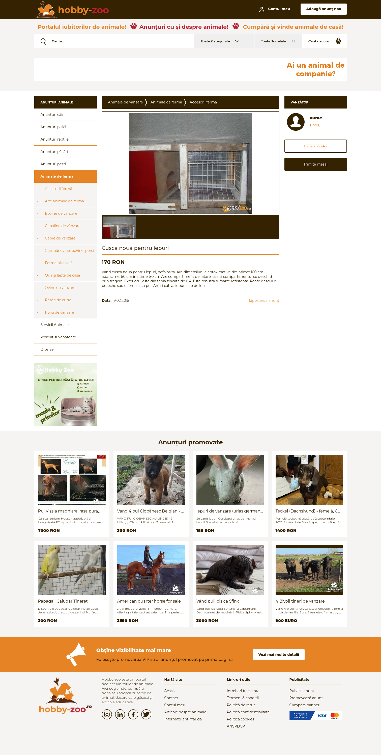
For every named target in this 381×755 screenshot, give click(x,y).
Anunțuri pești (53, 164)
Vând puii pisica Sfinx (217, 601)
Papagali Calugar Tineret (63, 601)
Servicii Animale (55, 324)
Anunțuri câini (53, 114)
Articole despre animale (185, 712)
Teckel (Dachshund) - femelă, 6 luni (306, 511)
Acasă (169, 691)
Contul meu (174, 705)
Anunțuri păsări (54, 151)
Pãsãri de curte (58, 300)
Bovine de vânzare (61, 213)
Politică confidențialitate (248, 712)
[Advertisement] (156, 69)
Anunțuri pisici (53, 127)
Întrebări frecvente (243, 691)
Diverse (47, 349)
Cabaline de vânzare (62, 226)
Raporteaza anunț (263, 300)
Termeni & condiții (243, 698)
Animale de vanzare (125, 102)
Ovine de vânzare (60, 287)
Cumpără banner (304, 705)
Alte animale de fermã (64, 201)
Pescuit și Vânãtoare (58, 337)
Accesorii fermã (58, 188)
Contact (171, 698)
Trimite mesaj (316, 164)
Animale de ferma (57, 176)
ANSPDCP (236, 726)
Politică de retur (241, 705)
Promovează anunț (306, 698)
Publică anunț (301, 691)
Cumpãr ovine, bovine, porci (69, 250)
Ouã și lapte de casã (62, 275)
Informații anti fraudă (183, 719)
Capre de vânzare (60, 238)
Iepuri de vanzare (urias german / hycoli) (229, 511)
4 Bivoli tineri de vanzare (300, 601)
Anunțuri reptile (55, 139)
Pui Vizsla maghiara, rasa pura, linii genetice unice (68, 511)
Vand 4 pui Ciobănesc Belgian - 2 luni (150, 511)
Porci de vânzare (59, 312)
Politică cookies (240, 719)
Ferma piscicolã (59, 263)
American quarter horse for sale (149, 601)
